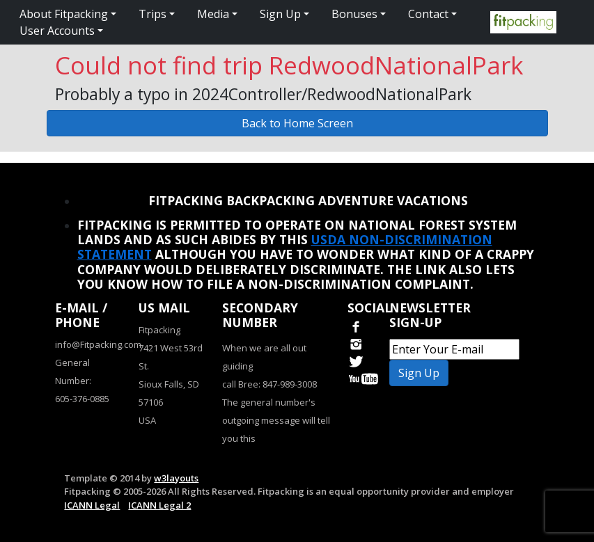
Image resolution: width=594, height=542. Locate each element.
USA (147, 420)
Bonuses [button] (354, 14)
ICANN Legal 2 (159, 505)
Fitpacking (159, 330)
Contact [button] (428, 14)
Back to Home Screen (297, 123)
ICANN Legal (92, 505)
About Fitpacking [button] (63, 14)
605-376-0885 (82, 398)
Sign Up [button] (280, 14)
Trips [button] (152, 14)
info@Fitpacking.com (98, 344)
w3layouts (176, 478)
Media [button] (213, 14)
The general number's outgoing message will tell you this (276, 420)
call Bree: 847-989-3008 (269, 384)
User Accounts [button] (57, 30)
